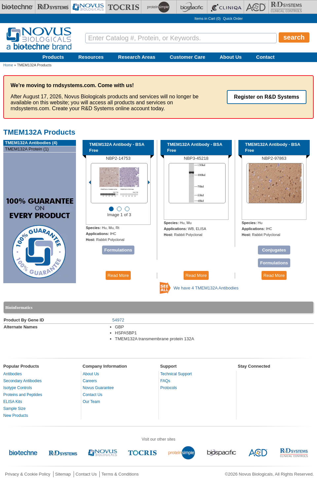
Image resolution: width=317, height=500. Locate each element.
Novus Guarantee (98, 387)
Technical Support (176, 374)
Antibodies (12, 374)
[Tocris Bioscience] (123, 7)
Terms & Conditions (120, 474)
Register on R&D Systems (266, 97)
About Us (231, 57)
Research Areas (137, 57)
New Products (15, 415)
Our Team (91, 401)
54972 (118, 319)
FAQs (165, 381)
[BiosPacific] (192, 7)
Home (8, 65)
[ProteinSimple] (159, 7)
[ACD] (256, 7)
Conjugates (274, 250)
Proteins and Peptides (22, 394)
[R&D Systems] (53, 7)
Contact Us (92, 394)
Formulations (118, 250)
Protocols (168, 387)
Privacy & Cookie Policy (27, 474)
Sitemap (63, 474)
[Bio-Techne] (17, 7)
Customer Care (187, 57)
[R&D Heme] (286, 7)
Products (53, 57)
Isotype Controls (17, 387)
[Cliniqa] (225, 7)
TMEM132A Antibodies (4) (31, 142)
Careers (90, 381)
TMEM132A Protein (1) (27, 149)
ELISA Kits (12, 401)
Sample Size (14, 408)
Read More (118, 275)
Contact (265, 57)
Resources (91, 57)
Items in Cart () (207, 18)
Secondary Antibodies (22, 381)
